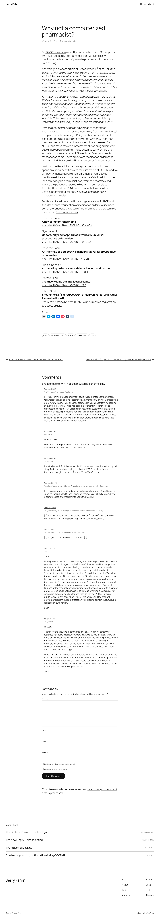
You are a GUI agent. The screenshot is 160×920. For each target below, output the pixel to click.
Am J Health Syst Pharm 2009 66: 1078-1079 (67, 272)
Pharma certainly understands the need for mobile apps (36, 359)
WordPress (150, 913)
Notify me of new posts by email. (56, 769)
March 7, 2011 (49, 529)
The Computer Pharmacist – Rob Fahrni (58, 392)
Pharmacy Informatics (68, 41)
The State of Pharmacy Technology (26, 832)
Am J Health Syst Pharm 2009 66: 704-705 (66, 259)
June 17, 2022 (149, 855)
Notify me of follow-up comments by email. (59, 764)
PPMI (70, 188)
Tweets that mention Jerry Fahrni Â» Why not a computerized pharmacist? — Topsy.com (76, 486)
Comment (46, 699)
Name (44, 730)
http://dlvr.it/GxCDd (81, 496)
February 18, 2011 (50, 389)
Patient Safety (82, 335)
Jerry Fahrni (13, 4)
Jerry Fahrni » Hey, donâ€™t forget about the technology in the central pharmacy (73, 511)
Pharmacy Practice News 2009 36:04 (63, 302)
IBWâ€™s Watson (56, 52)
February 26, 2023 (147, 840)
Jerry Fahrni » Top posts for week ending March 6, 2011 (64, 532)
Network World (87, 69)
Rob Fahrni (48, 434)
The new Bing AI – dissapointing (24, 839)
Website (45, 752)
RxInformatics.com (67, 212)
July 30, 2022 (149, 847)
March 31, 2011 (49, 548)
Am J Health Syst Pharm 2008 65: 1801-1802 (67, 225)
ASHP (45, 335)
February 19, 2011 (50, 483)
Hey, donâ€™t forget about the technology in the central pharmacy (118, 359)
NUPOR (70, 335)
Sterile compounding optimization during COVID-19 (36, 855)
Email (44, 741)
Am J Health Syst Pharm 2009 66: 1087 (64, 285)
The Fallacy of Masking (19, 847)
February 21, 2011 (50, 508)
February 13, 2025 (147, 832)
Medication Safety (57, 335)
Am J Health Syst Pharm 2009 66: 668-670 (66, 242)
